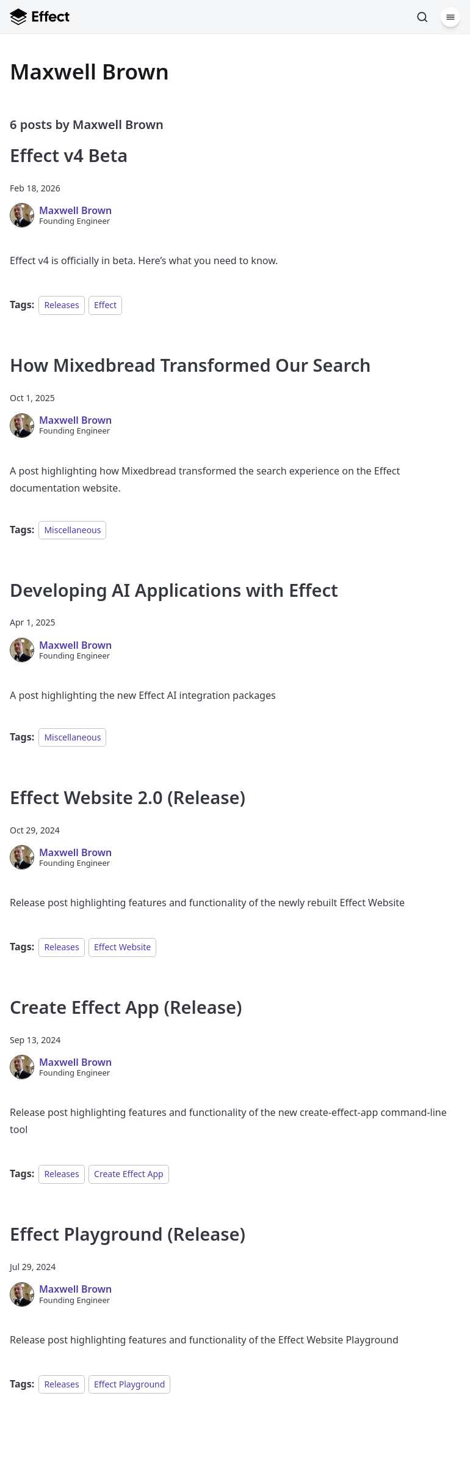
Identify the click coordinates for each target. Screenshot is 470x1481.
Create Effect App (129, 1174)
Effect (105, 305)
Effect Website (122, 947)
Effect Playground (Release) (127, 1234)
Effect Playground (129, 1384)
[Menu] (450, 17)
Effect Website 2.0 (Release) (127, 797)
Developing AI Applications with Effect (174, 590)
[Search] (422, 17)
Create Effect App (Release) (126, 1007)
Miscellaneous (72, 530)
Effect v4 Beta (69, 155)
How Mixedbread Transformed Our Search (190, 365)
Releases (61, 305)
